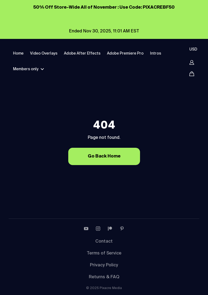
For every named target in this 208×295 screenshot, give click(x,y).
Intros (155, 53)
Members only (28, 69)
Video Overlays (43, 53)
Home (18, 53)
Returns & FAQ (104, 277)
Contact (104, 241)
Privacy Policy (104, 265)
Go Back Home (104, 156)
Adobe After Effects (82, 53)
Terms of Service (104, 253)
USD (193, 49)
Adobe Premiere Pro (125, 53)
